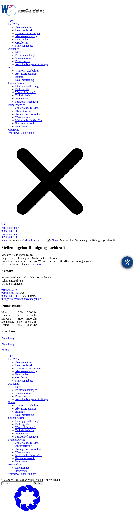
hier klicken (34, 264)
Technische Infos (24, 95)
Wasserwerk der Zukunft (22, 132)
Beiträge (20, 76)
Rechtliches (14, 464)
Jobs (10, 20)
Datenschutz (22, 467)
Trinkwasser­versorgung (28, 33)
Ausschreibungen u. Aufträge (31, 64)
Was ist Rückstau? (25, 92)
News (18, 51)
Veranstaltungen (24, 58)
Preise (11, 67)
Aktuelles (13, 48)
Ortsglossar (21, 42)
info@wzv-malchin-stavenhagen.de (21, 298)
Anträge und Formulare (28, 114)
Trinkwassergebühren (27, 70)
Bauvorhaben (22, 61)
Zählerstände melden (26, 107)
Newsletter (21, 126)
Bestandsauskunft (25, 123)
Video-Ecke (21, 98)
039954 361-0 (9, 289)
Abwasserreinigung (26, 36)
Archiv (5, 349)
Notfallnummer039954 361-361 (10, 229)
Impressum (21, 470)
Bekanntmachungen (26, 55)
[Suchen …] (16, 483)
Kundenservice (16, 104)
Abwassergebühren (25, 73)
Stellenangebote (24, 45)
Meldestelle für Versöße (28, 120)
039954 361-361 (10, 295)
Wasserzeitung (23, 117)
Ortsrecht (13, 129)
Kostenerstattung (24, 79)
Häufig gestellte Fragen (28, 86)
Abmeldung (8, 344)
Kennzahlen (21, 39)
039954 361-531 (10, 292)
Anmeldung (8, 338)
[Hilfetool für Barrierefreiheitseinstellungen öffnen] (127, 262)
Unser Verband (23, 30)
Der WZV (13, 23)
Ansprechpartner (24, 27)
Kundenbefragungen (26, 101)
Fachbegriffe (22, 89)
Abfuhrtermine (23, 111)
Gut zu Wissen (16, 83)
